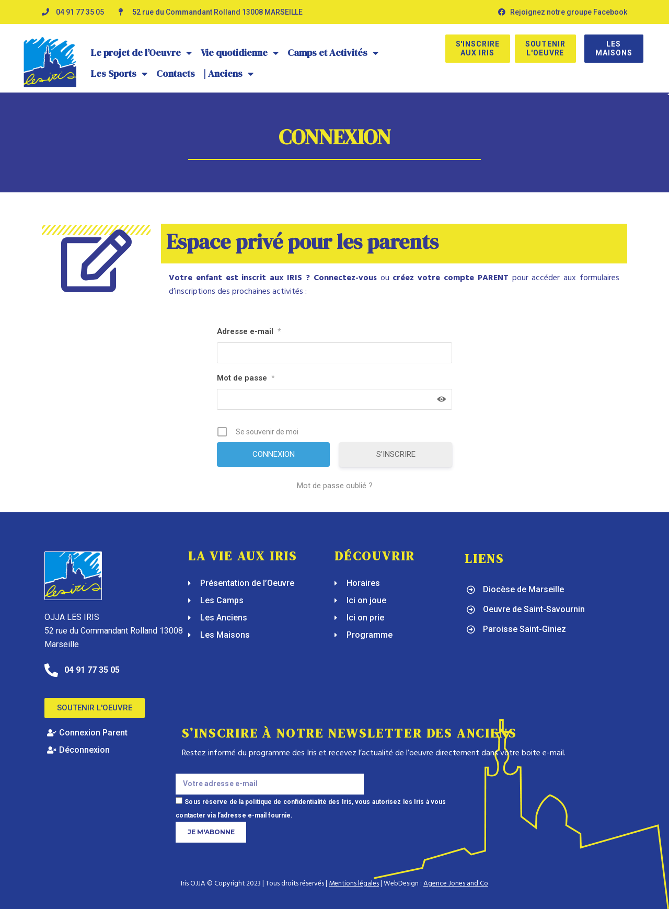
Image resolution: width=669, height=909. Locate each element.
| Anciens (228, 74)
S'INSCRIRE (396, 454)
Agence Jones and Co (455, 883)
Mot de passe (245, 378)
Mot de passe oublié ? (335, 485)
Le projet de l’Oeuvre (141, 53)
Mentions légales (354, 883)
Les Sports (119, 74)
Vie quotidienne (240, 53)
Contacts (175, 73)
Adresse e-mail (249, 331)
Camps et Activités (333, 53)
